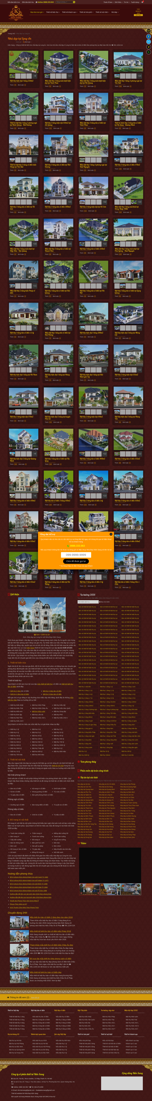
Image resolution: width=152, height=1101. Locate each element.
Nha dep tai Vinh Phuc (85, 803)
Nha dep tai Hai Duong (85, 832)
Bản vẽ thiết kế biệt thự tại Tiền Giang (130, 669)
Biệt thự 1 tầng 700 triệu (108, 713)
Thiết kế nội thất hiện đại (110, 1050)
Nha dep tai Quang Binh (107, 789)
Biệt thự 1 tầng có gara (129, 721)
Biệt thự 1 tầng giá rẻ (85, 728)
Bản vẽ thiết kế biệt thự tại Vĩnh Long (87, 676)
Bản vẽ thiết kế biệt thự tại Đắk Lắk (108, 680)
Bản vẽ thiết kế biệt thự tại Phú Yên (130, 654)
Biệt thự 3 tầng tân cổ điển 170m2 (127, 165)
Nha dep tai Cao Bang (127, 824)
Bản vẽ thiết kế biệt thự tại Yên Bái (130, 676)
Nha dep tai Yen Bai (126, 800)
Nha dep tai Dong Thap (128, 835)
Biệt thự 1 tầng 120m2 (129, 702)
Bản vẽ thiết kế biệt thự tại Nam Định (87, 650)
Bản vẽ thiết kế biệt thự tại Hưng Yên (87, 638)
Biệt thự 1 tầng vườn (85, 747)
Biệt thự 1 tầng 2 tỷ (128, 706)
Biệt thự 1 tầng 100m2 (86, 702)
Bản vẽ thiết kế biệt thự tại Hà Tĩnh (130, 627)
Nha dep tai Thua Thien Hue (129, 805)
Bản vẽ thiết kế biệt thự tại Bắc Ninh (130, 615)
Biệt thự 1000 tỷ (84, 755)
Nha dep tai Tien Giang (106, 805)
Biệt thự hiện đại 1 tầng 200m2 (91, 333)
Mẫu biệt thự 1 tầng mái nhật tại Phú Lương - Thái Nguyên (127, 250)
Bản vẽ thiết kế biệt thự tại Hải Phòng (130, 631)
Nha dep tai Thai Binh (127, 808)
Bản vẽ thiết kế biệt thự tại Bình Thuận (87, 612)
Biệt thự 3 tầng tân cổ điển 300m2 (58, 207)
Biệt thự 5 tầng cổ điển (63, 1029)
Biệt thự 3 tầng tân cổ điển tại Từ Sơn (22, 208)
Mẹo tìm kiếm (104, 602)
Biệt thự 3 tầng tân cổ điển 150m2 (127, 501)
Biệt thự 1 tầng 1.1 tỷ (85, 690)
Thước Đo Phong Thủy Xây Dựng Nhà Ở (24, 901)
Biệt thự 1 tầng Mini (85, 740)
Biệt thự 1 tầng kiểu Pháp (87, 732)
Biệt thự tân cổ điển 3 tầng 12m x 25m (127, 583)
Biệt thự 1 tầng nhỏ (85, 744)
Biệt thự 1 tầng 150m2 (107, 706)
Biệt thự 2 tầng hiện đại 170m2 (21, 417)
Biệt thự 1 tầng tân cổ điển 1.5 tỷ (22, 333)
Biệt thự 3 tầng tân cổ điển (52, 691)
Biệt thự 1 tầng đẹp (106, 747)
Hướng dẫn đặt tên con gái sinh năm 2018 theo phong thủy (30, 894)
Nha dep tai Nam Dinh (127, 837)
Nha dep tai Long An (105, 795)
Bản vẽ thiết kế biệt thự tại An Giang (87, 608)
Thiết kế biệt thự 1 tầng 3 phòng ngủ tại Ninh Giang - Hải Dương (23, 124)
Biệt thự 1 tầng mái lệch (129, 732)
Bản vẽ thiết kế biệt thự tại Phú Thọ (108, 654)
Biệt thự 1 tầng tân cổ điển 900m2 (92, 459)
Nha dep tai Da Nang (106, 787)
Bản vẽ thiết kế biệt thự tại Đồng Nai (87, 684)
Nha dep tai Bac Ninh (127, 819)
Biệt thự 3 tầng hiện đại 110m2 (56, 541)
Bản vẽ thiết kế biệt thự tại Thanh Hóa (130, 665)
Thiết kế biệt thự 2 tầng (16, 1020)
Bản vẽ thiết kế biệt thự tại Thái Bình (87, 669)
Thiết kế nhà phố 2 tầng (87, 1043)
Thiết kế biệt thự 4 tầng (16, 1026)
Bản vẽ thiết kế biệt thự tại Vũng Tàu (130, 673)
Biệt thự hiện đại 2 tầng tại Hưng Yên (127, 418)
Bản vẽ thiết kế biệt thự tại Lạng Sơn (108, 646)
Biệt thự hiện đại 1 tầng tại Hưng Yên (57, 376)
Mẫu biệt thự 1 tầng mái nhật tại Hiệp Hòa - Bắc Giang (22, 250)
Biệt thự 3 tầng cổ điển (63, 1023)
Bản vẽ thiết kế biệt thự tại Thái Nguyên (108, 669)
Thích (12, 85)
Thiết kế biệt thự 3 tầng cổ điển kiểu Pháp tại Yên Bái (23, 166)
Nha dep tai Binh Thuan (85, 816)
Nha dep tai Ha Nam (127, 832)
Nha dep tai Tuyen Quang (128, 803)
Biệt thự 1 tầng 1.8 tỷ (107, 698)
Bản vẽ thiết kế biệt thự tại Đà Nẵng (87, 680)
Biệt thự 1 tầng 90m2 (128, 717)
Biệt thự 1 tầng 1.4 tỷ (85, 694)
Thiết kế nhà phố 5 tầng (87, 1053)
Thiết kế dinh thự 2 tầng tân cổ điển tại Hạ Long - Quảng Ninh (128, 124)
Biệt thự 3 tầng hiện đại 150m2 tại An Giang (58, 124)
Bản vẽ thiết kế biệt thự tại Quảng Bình (87, 657)
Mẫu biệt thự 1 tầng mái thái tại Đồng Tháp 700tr (127, 208)
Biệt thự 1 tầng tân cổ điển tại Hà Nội (92, 292)
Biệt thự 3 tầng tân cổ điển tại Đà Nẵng (57, 583)
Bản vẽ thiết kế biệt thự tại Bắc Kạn (108, 615)
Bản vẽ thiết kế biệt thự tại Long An (130, 646)
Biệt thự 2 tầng (15, 691)
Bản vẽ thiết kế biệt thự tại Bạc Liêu (130, 612)
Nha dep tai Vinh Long (106, 803)
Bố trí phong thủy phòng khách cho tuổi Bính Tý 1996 (29, 884)
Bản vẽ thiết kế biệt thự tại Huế (130, 635)
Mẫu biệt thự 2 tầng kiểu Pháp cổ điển (22, 292)
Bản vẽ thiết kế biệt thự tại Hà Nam (87, 627)
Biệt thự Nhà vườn (38, 711)
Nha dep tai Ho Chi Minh (107, 784)
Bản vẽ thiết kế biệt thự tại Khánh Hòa (108, 638)
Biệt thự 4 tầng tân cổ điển (19, 694)
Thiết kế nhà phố (83, 1034)
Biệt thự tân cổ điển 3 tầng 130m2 (57, 501)
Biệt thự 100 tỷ (126, 751)
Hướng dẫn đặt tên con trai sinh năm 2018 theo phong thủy (30, 897)
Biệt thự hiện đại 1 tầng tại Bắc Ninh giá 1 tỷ (91, 376)
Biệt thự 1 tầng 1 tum (128, 687)
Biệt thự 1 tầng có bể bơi (108, 721)
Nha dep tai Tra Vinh (84, 805)
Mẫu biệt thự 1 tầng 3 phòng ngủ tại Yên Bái (128, 82)
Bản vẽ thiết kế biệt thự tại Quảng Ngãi (130, 657)
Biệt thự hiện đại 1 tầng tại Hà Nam (23, 375)
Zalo (148, 41)
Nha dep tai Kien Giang (106, 813)
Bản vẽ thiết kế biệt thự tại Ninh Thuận (87, 654)
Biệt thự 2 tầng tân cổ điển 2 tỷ (91, 501)
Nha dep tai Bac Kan (105, 821)
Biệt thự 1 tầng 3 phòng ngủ (88, 709)
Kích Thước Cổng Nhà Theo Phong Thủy (24, 907)
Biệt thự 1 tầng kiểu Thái (108, 732)
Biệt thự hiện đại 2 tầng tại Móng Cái (127, 334)
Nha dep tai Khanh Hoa (128, 827)
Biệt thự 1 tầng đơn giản (130, 747)
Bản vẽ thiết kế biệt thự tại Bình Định (108, 612)
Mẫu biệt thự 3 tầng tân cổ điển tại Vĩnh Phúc (93, 124)
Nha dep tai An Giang (106, 824)
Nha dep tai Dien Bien (106, 837)
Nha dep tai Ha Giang (85, 835)
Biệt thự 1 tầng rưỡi (106, 744)
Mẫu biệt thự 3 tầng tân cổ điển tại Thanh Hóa (58, 250)
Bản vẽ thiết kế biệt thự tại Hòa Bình (87, 631)
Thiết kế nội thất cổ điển (110, 1046)
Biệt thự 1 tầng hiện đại (129, 728)
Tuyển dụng (135, 2)
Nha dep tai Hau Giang (127, 829)
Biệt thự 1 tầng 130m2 (86, 706)
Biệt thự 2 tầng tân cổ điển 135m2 (127, 459)
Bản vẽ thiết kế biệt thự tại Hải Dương (108, 631)
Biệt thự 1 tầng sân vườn (130, 744)
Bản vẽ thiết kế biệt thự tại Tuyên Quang (108, 673)
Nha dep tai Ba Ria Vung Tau (87, 824)
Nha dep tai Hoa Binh (106, 829)
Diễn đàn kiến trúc (14, 2)
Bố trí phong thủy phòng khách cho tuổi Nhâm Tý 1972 (29, 880)
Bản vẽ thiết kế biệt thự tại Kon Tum (87, 642)
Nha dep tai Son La (105, 811)
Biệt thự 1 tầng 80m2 (85, 717)
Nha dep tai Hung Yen (85, 829)
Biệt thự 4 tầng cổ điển (63, 1026)
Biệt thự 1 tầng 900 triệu (108, 717)
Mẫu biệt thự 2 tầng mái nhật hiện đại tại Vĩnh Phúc (58, 82)
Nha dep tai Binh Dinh (85, 819)
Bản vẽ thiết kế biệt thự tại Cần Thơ (87, 623)
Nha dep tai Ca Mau (127, 813)
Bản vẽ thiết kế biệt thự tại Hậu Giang (87, 635)
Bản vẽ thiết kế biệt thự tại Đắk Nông (130, 680)
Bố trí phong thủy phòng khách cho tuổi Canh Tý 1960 (29, 877)
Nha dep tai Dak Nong (106, 827)
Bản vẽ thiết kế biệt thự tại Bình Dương (108, 608)
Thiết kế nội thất (106, 1034)
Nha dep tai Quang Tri (106, 800)
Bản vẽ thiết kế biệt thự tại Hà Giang (130, 623)
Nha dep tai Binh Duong (128, 816)
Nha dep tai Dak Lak (84, 827)
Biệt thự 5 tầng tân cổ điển (52, 694)
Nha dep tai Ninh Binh (127, 792)
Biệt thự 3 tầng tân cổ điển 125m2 (22, 582)
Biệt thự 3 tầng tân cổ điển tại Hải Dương (57, 166)
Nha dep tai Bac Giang (127, 821)
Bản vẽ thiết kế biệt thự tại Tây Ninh (108, 665)
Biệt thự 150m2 (105, 755)
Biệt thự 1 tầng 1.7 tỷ (85, 698)
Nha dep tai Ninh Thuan (107, 792)
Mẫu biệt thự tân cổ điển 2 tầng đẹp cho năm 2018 (51, 917)
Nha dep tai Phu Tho (84, 792)
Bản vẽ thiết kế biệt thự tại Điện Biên (130, 684)
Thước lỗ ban (108, 2)
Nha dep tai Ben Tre (105, 819)
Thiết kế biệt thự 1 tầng (16, 1016)
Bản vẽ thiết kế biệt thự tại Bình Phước (130, 608)
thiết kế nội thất (58, 766)
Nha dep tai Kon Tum (85, 813)
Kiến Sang (30, 648)
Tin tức (126, 2)
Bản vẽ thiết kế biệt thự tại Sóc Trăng (130, 661)
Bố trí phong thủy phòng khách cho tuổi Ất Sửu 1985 (28, 891)
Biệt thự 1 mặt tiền (85, 687)
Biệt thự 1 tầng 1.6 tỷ (128, 694)
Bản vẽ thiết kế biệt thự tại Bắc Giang (87, 615)
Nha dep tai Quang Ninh (85, 800)
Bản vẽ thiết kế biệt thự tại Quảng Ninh (87, 661)
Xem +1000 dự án (42, 635)
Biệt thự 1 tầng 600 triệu (87, 713)
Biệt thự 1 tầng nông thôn (108, 740)
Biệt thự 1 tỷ (83, 751)
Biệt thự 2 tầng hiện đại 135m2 (126, 375)
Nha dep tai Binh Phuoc (106, 816)
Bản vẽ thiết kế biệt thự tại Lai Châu (108, 642)
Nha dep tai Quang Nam (86, 789)
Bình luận (26, 42)
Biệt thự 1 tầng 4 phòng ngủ (109, 709)
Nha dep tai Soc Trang (127, 811)
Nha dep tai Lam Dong (106, 797)
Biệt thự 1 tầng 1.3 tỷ (128, 690)
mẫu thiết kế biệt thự (45, 684)
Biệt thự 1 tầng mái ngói (86, 736)
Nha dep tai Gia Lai (105, 835)
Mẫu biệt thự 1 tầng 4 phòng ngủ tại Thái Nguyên (93, 166)
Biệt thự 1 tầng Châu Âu (108, 725)
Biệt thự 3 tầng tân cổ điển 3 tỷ (91, 582)
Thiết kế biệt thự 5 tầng (16, 1029)
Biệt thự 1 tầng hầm (106, 728)
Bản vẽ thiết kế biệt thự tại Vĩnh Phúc (108, 676)
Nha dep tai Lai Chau (127, 797)
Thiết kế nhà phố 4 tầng (87, 1050)
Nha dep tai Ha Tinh (105, 832)
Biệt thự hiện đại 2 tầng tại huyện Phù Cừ (57, 418)
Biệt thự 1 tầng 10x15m (107, 702)
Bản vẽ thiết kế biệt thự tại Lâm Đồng (87, 646)
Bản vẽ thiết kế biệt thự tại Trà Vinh (87, 673)
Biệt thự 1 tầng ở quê (86, 721)
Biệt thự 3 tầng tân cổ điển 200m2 (92, 541)
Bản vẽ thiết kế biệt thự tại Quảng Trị (108, 661)
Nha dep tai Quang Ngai (128, 787)
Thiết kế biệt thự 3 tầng (16, 1023)
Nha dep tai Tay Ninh (84, 811)
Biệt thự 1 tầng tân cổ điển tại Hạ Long (57, 460)
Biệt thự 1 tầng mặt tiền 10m (131, 736)
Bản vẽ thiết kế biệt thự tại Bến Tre (87, 619)
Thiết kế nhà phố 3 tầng (87, 1046)
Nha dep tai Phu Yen (127, 789)
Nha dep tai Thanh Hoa (85, 808)
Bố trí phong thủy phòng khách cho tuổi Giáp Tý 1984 (29, 887)
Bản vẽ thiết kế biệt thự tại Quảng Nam (108, 657)
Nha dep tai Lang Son (85, 797)
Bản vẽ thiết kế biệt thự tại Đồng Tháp (108, 684)
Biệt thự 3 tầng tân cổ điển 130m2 (22, 501)
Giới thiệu (118, 2)
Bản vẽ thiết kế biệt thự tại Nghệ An (108, 650)
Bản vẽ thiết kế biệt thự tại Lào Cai (130, 642)
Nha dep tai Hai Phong (127, 784)
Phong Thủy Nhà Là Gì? (18, 904)
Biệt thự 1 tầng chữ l (128, 725)
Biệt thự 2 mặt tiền (128, 755)
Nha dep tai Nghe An (84, 795)
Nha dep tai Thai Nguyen (107, 808)
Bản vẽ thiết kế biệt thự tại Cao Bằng (108, 619)
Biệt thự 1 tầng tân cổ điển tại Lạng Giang (128, 292)
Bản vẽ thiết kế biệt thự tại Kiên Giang (130, 638)
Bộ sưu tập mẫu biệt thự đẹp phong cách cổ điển (50, 959)
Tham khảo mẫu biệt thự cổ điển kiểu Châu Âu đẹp (51, 945)
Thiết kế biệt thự (13, 1010)
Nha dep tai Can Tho (84, 787)
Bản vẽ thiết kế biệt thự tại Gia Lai (108, 623)
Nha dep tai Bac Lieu (84, 821)
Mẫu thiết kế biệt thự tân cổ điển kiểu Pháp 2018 (50, 931)
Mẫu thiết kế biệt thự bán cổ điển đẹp (45, 972)
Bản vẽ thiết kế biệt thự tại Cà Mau (130, 619)
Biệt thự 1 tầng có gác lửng (87, 725)
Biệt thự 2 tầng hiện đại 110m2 (91, 417)
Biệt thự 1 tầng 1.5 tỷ (107, 694)
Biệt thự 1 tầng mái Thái (108, 736)
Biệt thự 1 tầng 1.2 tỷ (107, 690)
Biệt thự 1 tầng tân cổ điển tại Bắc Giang (57, 292)
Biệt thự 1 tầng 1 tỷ (106, 687)
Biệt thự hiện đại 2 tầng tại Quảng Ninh (23, 460)
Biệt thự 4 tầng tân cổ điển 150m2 (22, 541)
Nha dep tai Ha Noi (84, 784)
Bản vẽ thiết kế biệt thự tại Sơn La (87, 665)
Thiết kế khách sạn (131, 1034)
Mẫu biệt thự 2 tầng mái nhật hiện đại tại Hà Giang (93, 82)
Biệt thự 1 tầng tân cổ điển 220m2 (92, 249)
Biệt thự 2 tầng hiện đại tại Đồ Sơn (93, 207)
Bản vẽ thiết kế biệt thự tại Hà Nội (108, 627)
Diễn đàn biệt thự (28, 2)
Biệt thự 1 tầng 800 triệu (130, 713)
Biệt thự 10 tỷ (104, 751)
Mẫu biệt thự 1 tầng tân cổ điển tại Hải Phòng (57, 334)
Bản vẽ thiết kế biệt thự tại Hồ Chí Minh (108, 635)
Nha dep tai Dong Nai (85, 837)
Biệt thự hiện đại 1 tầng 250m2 (21, 81)
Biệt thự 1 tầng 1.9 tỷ (128, 698)
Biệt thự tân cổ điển (38, 1010)
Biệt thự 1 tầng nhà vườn (130, 740)
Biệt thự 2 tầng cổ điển (63, 1020)
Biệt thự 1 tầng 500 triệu (130, 709)
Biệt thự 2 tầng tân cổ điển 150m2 (127, 541)
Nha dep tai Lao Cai (126, 795)
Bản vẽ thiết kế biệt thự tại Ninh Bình (130, 650)
